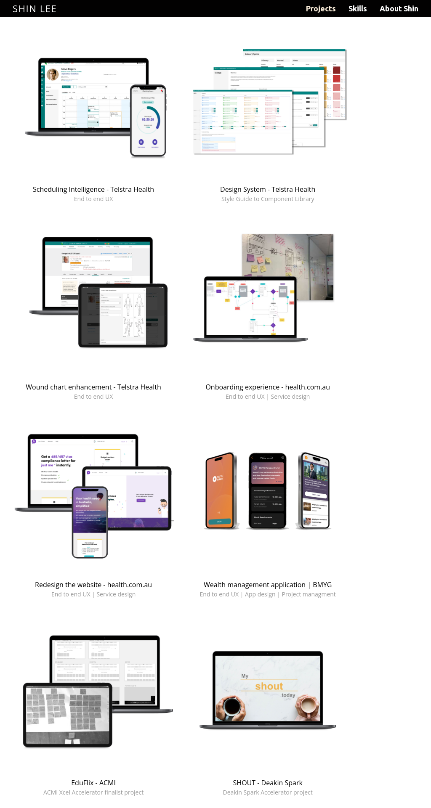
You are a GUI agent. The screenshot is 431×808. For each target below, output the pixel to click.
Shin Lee (35, 8)
